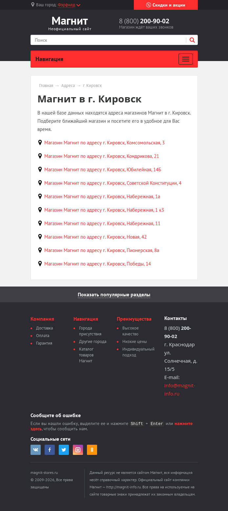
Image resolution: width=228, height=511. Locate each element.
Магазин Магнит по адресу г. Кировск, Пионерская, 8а (101, 250)
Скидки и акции (165, 5)
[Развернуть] (185, 59)
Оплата (42, 335)
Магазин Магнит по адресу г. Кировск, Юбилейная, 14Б (102, 169)
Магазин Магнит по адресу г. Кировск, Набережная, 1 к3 (104, 210)
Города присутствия (90, 331)
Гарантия (44, 343)
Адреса (68, 86)
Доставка (44, 328)
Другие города (92, 341)
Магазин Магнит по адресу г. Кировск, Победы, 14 (97, 264)
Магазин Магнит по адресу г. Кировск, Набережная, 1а (102, 196)
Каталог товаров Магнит (86, 355)
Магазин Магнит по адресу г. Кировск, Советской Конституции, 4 (112, 183)
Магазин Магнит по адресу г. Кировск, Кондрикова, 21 (101, 156)
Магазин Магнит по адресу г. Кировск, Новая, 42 (95, 237)
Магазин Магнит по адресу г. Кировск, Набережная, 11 (102, 223)
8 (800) (144, 21)
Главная (46, 86)
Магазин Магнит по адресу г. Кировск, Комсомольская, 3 (104, 142)
